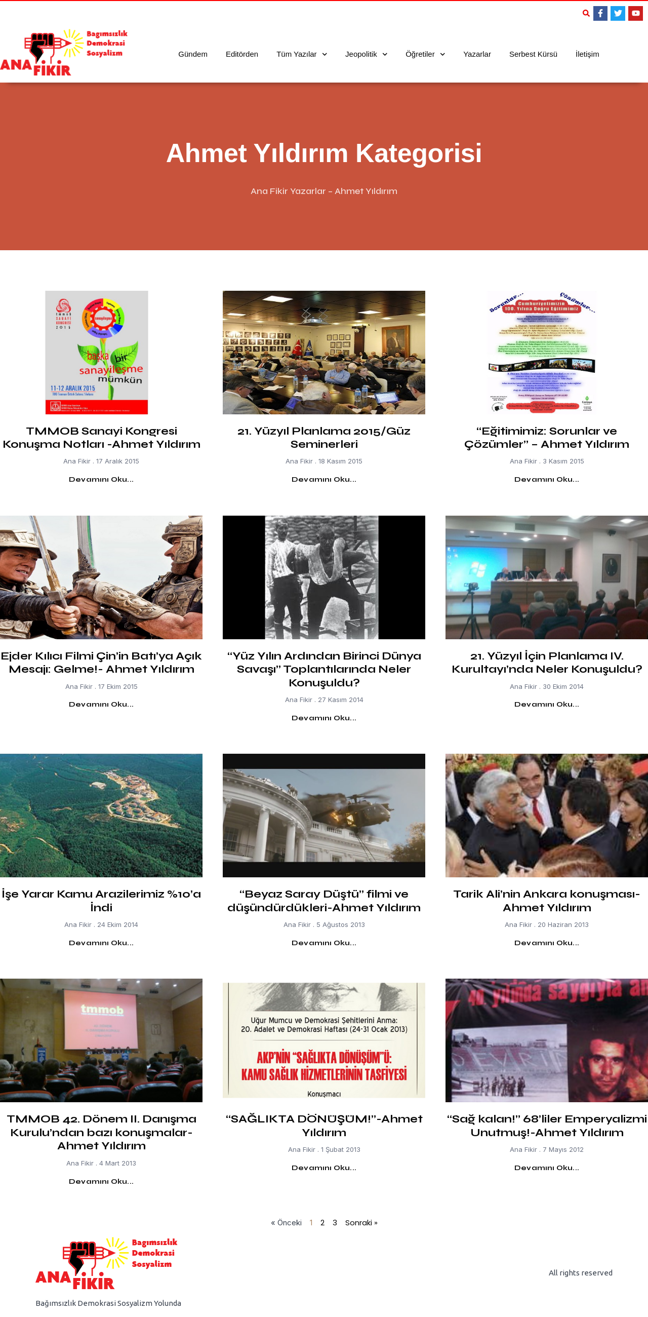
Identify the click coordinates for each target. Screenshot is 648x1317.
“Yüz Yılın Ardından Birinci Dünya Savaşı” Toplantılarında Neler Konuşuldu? (324, 669)
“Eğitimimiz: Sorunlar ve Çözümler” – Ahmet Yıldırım (546, 437)
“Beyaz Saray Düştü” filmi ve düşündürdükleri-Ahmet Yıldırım (324, 900)
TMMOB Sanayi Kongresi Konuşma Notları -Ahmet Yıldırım (101, 437)
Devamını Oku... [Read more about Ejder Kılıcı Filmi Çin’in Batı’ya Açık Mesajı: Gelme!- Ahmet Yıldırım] (101, 704)
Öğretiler (425, 54)
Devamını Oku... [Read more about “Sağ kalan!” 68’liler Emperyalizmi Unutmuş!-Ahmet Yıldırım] (546, 1168)
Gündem (193, 54)
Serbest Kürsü (533, 54)
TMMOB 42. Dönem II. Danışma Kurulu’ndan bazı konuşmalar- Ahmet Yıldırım (101, 1132)
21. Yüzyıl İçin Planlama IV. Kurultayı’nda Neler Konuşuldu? (547, 662)
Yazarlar (477, 54)
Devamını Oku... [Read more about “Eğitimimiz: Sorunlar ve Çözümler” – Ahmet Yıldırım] (546, 479)
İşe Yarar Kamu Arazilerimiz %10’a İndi (101, 900)
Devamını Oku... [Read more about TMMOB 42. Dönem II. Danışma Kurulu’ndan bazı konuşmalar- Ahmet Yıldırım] (101, 1181)
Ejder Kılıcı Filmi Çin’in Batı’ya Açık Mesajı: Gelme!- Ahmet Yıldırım (101, 662)
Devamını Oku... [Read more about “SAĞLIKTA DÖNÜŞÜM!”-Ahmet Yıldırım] (324, 1168)
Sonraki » (361, 1222)
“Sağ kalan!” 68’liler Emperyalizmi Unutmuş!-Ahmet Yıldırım (547, 1125)
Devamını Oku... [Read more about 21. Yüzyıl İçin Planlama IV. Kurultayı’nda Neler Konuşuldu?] (546, 704)
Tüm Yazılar (301, 54)
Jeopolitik (366, 54)
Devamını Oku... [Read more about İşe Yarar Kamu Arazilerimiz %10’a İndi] (101, 943)
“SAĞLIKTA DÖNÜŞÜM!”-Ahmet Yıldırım (324, 1125)
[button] (586, 13)
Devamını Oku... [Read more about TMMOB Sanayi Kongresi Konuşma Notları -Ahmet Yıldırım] (101, 479)
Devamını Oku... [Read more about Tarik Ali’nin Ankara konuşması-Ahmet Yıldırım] (546, 943)
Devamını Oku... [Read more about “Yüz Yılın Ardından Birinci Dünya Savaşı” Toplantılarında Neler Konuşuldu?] (324, 718)
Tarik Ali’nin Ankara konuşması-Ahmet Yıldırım (546, 900)
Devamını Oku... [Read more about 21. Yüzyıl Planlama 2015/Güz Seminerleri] (324, 479)
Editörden (242, 54)
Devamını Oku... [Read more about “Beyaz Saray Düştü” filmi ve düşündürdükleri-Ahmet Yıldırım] (324, 943)
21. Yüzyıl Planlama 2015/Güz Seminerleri (324, 437)
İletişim (587, 54)
